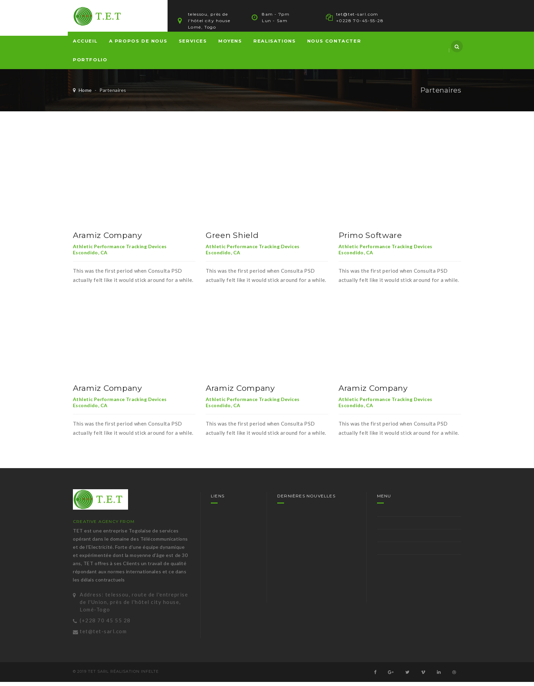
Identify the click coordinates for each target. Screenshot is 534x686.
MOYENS (230, 45)
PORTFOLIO (90, 63)
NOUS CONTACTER (334, 45)
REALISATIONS (274, 45)
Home (85, 94)
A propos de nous (138, 45)
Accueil (85, 45)
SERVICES (193, 45)
